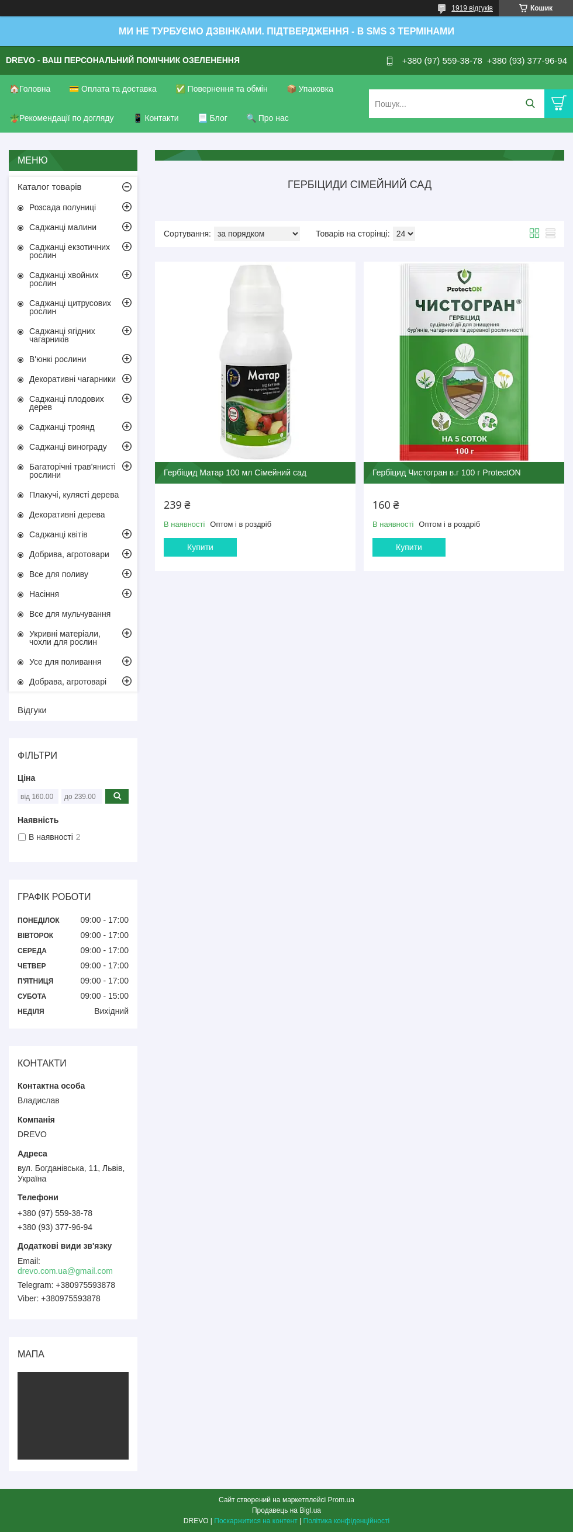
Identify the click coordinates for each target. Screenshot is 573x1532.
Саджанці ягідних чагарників (62, 335)
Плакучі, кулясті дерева (74, 494)
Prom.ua (341, 1500)
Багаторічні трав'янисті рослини (72, 471)
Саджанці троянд (62, 427)
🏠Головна (29, 88)
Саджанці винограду (68, 446)
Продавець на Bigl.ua (286, 1510)
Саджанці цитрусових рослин (70, 307)
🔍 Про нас (267, 118)
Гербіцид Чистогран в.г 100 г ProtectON (446, 472)
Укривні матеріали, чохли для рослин (65, 638)
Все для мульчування (70, 614)
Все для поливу (58, 574)
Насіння (44, 594)
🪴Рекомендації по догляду (61, 118)
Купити (200, 547)
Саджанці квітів (58, 534)
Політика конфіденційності (346, 1521)
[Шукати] (530, 103)
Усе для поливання (65, 661)
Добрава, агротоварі (67, 681)
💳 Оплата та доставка (113, 88)
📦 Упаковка (309, 88)
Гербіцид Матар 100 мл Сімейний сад (235, 472)
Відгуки (32, 710)
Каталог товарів (50, 187)
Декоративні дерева (67, 514)
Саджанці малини (62, 227)
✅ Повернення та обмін (221, 88)
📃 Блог (212, 118)
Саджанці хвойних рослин (64, 279)
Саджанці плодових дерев (66, 403)
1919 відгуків (472, 8)
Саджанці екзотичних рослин (69, 251)
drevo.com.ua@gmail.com (65, 1271)
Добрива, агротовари (69, 554)
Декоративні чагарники (72, 379)
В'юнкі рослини (57, 359)
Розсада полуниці (62, 207)
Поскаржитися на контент (255, 1521)
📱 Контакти (156, 118)
